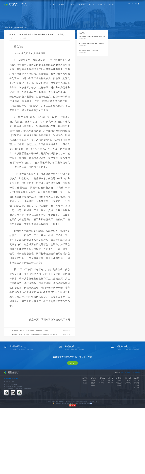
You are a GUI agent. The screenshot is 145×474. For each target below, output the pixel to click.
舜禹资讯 (110, 403)
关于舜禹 (52, 4)
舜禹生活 (136, 405)
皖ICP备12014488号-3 (90, 424)
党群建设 (62, 4)
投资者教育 (128, 407)
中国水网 (123, 396)
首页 (12, 28)
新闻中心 (82, 4)
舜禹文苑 (119, 409)
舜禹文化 (91, 4)
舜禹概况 (85, 403)
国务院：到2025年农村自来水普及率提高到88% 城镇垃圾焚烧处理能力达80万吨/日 (35, 334)
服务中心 (102, 407)
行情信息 (128, 403)
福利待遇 (136, 407)
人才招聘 (136, 409)
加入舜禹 (112, 4)
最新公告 (128, 405)
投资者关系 (101, 4)
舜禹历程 (85, 405)
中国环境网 (138, 396)
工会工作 (93, 407)
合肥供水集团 (130, 396)
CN (132, 3)
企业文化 (119, 403)
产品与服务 (72, 4)
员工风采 (119, 407)
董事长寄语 (119, 405)
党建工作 (93, 405)
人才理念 (136, 403)
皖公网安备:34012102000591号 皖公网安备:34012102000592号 (71, 426)
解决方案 (102, 405)
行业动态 (25, 28)
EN (137, 3)
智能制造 (102, 403)
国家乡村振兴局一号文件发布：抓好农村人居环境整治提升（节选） (31, 330)
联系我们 (72, 386)
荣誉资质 (85, 407)
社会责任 (93, 409)
